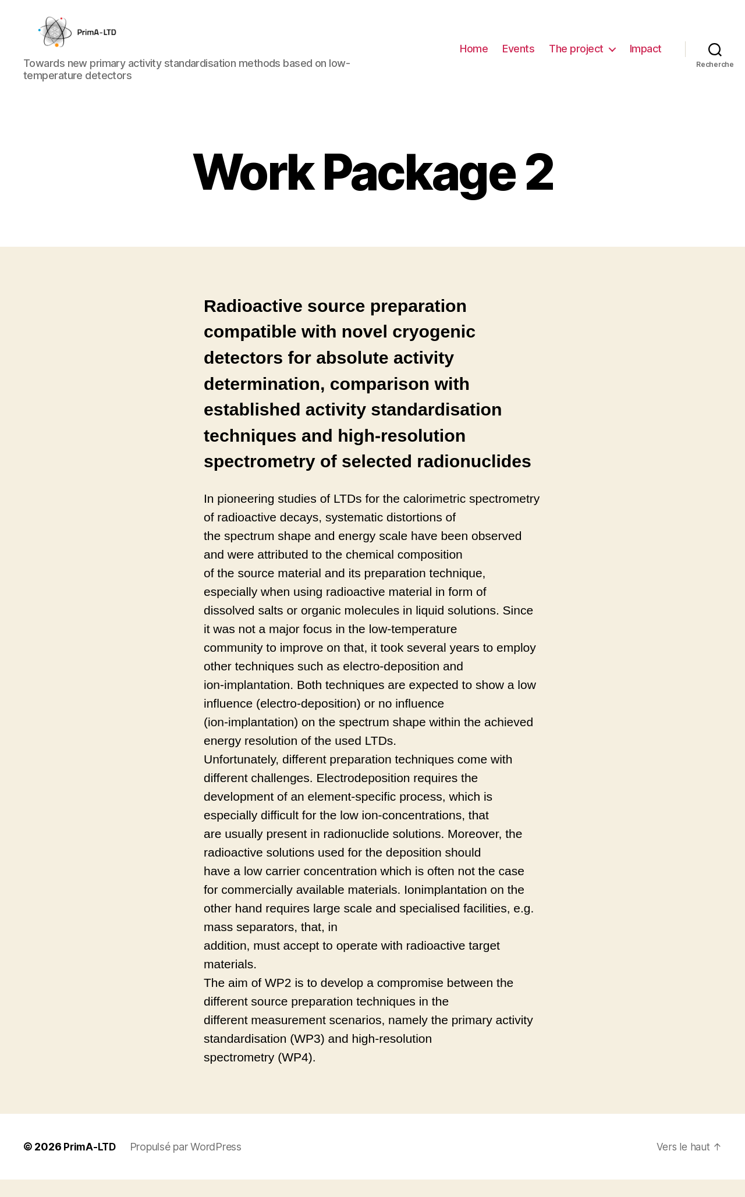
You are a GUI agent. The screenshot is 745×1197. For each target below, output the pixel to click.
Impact (646, 57)
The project (576, 57)
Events (518, 57)
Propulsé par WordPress (188, 1164)
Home (474, 57)
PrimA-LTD (90, 1164)
